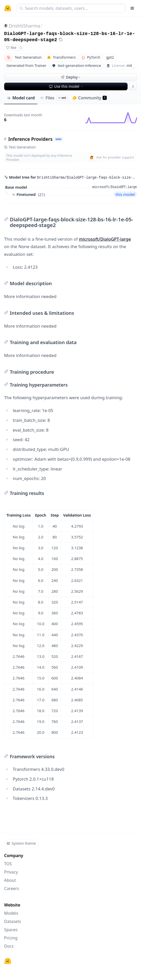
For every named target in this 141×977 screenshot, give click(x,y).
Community (89, 98)
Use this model (66, 86)
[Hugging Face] (7, 961)
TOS (8, 864)
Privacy (11, 872)
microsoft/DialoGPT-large (105, 239)
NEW (58, 139)
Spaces (11, 929)
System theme (21, 843)
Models (11, 913)
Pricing (11, 938)
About (10, 880)
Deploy (71, 77)
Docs (9, 946)
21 (41, 194)
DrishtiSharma (24, 26)
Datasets (12, 921)
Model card (21, 98)
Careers (11, 888)
